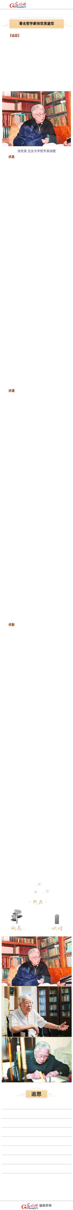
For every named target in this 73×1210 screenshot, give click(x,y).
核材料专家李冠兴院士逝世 (20, 1122)
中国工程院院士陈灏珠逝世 (20, 1159)
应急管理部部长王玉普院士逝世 (23, 1113)
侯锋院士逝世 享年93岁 (17, 1150)
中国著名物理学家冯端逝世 (20, 1104)
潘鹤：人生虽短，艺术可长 (20, 1141)
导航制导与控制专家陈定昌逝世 (23, 1177)
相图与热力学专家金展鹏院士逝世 (25, 1131)
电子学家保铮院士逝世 (17, 1168)
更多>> (66, 1186)
